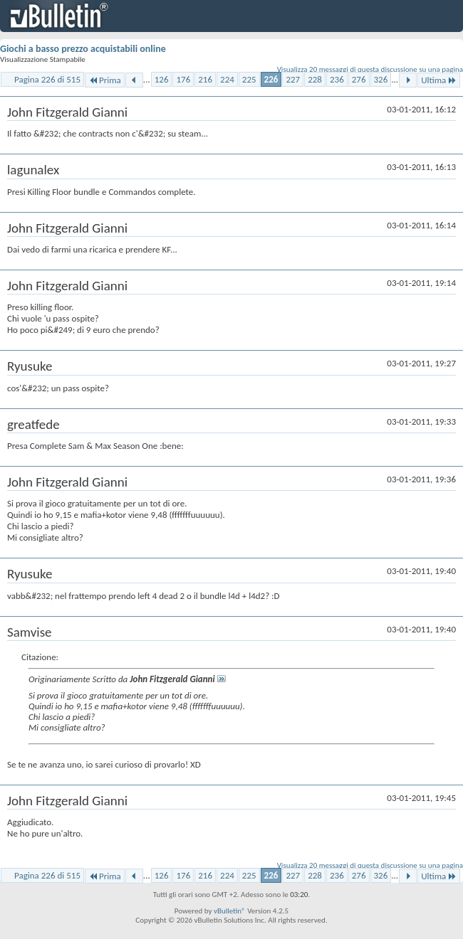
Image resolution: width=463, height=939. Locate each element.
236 (337, 79)
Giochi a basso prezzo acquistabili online (83, 49)
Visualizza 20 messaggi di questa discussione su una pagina (370, 69)
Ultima (439, 80)
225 (249, 79)
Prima (104, 80)
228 (315, 79)
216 (205, 79)
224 (227, 79)
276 (359, 79)
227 (293, 79)
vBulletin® (230, 911)
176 (183, 79)
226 (271, 79)
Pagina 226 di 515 (47, 79)
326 (381, 79)
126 (162, 79)
